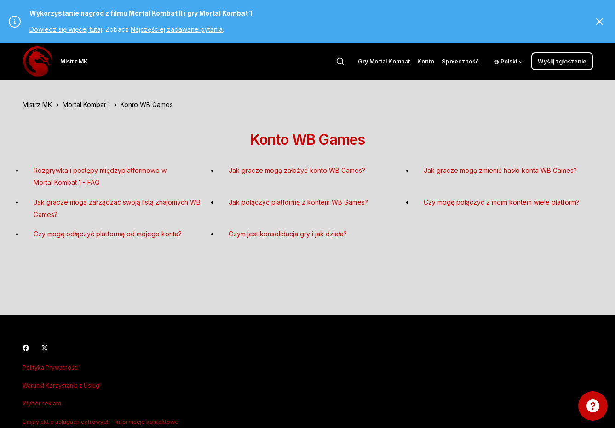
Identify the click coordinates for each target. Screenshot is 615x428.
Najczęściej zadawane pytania (177, 29)
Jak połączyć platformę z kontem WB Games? (298, 202)
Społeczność (460, 61)
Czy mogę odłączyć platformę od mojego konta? (108, 234)
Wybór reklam (42, 403)
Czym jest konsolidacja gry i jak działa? (288, 234)
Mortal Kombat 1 (86, 104)
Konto (425, 61)
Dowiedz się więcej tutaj (65, 29)
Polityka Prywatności (51, 367)
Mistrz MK (37, 104)
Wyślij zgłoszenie (562, 61)
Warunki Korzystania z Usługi (62, 385)
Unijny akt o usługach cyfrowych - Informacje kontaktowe (100, 421)
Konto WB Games (147, 104)
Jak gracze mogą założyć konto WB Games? (297, 170)
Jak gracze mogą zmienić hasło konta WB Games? (500, 170)
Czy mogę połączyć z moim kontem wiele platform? (502, 202)
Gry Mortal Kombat (384, 61)
